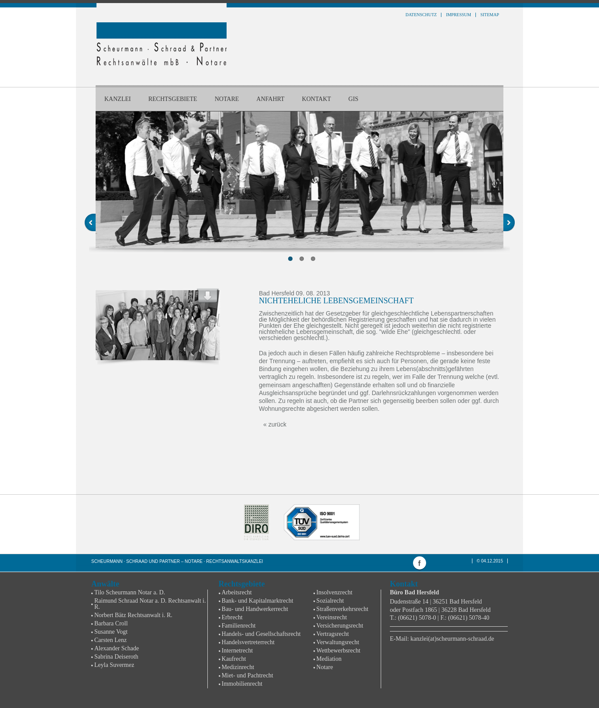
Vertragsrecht (333, 634)
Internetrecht (237, 650)
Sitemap (489, 15)
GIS (353, 99)
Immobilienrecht (242, 683)
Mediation (329, 659)
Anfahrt (270, 99)
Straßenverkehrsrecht (342, 609)
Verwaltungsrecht (338, 642)
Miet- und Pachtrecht (247, 675)
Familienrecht (239, 625)
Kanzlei (117, 99)
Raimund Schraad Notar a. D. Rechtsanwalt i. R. (150, 603)
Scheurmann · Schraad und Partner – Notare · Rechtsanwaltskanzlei (177, 561)
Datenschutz (421, 15)
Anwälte (105, 584)
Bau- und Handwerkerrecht (255, 609)
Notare (227, 99)
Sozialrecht (330, 600)
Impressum (458, 15)
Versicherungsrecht (340, 625)
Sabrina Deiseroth (116, 656)
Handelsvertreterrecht (248, 642)
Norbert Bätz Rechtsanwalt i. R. (133, 615)
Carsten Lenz (110, 640)
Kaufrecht (234, 659)
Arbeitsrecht (237, 592)
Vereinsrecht (332, 617)
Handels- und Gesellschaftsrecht (261, 634)
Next (509, 222)
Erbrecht (232, 617)
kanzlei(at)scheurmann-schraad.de (452, 638)
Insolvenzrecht (334, 592)
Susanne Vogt (110, 631)
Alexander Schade (116, 648)
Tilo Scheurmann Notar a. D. (129, 592)
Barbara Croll (111, 623)
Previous (90, 222)
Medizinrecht (238, 667)
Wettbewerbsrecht (339, 650)
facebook (419, 562)
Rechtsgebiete (172, 99)
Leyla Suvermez (114, 665)
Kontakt (316, 99)
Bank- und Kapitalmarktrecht (257, 600)
